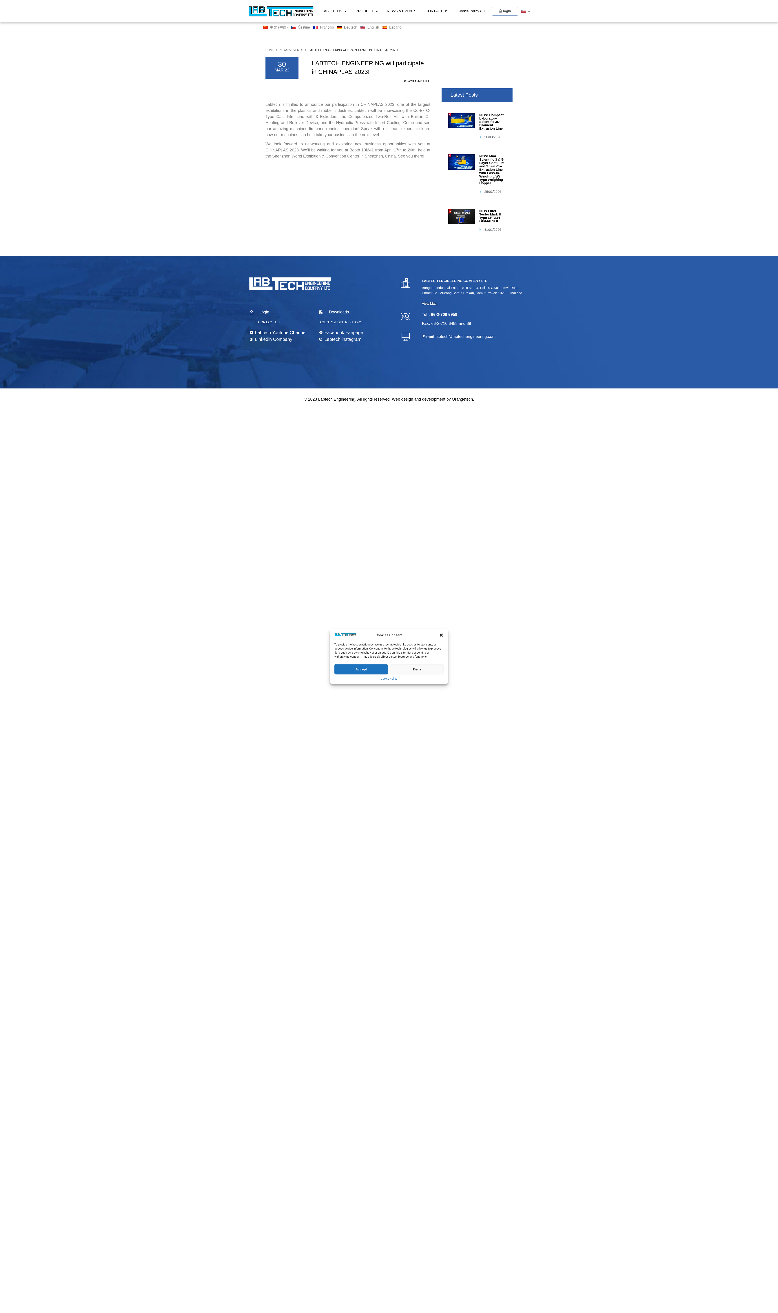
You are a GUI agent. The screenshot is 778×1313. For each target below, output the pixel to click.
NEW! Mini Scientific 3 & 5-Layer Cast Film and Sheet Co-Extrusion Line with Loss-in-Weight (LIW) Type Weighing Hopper (491, 169)
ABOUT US (335, 11)
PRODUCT (367, 11)
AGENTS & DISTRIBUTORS (340, 322)
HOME (269, 50)
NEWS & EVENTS (402, 11)
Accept (361, 669)
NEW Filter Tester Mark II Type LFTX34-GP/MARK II (490, 216)
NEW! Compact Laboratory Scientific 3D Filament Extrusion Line (491, 121)
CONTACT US (437, 11)
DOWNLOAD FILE (416, 81)
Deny (417, 669)
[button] (441, 635)
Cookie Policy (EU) (473, 11)
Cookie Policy (389, 678)
